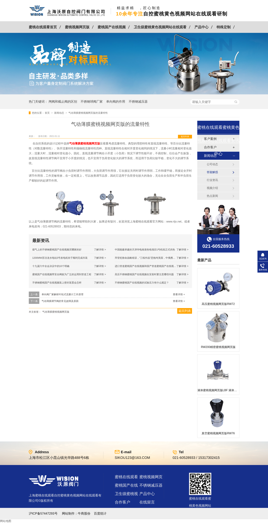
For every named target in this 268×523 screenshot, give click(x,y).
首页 (47, 112)
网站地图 (5, 520)
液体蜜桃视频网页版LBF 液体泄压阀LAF (222, 390)
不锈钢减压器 (138, 101)
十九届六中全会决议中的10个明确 (51, 266)
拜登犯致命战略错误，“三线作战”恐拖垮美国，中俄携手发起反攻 (150, 257)
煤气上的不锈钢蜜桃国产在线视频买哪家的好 (56, 249)
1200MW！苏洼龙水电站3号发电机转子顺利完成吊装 (60, 257)
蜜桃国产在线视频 (112, 27)
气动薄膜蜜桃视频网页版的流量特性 (88, 112)
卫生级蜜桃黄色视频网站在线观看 (160, 27)
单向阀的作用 (115, 101)
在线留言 (147, 502)
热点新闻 (212, 195)
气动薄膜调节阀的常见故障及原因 (60, 301)
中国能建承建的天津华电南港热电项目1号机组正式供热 (145, 249)
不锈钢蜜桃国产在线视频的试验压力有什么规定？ (142, 282)
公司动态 (212, 164)
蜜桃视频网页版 (77, 27)
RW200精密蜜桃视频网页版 (218, 347)
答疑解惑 (212, 172)
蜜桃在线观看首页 (43, 27)
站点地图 (122, 510)
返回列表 (185, 136)
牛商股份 (84, 513)
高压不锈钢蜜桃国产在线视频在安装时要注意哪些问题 (144, 274)
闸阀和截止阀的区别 (63, 101)
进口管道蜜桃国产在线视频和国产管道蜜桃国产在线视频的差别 (149, 266)
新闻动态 (59, 112)
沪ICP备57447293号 (43, 513)
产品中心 (201, 27)
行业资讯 (212, 180)
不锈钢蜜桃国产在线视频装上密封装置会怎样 (56, 282)
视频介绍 (212, 187)
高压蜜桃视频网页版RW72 (218, 303)
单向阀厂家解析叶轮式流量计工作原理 (62, 294)
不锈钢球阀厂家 (92, 101)
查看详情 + (179, 294)
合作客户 (122, 502)
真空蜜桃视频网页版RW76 (218, 433)
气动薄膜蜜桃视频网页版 (55, 311)
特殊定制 (224, 27)
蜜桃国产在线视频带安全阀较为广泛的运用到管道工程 (61, 274)
